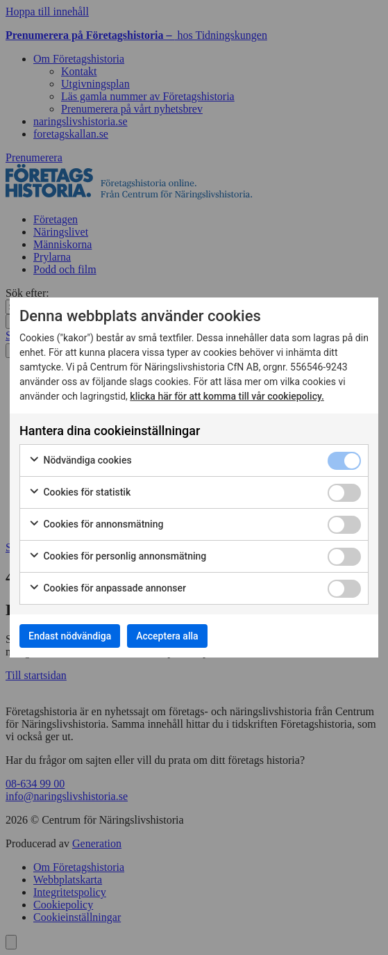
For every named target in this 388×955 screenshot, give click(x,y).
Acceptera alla (167, 636)
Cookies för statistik (79, 493)
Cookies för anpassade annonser (107, 588)
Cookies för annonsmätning (95, 525)
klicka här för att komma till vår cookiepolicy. (227, 396)
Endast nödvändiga (69, 636)
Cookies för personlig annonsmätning (117, 556)
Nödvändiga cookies (80, 461)
